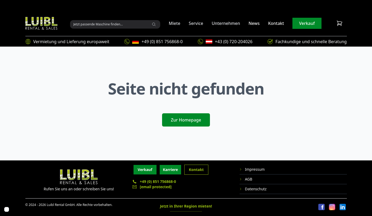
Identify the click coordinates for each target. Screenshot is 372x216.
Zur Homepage (186, 120)
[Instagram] (332, 207)
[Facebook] (321, 207)
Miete (174, 23)
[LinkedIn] (342, 207)
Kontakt (276, 23)
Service (196, 23)
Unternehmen (226, 23)
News (254, 23)
